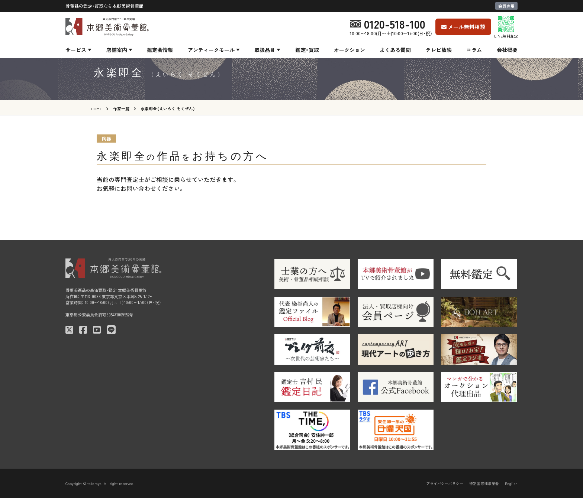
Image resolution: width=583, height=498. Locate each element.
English (511, 483)
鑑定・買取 (307, 49)
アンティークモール (211, 49)
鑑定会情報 (160, 49)
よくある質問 (395, 49)
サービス (75, 49)
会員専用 (506, 6)
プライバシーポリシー (444, 483)
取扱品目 (264, 49)
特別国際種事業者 (484, 483)
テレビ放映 (439, 49)
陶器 (106, 138)
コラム (474, 49)
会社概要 (507, 49)
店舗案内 (116, 49)
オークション (349, 49)
